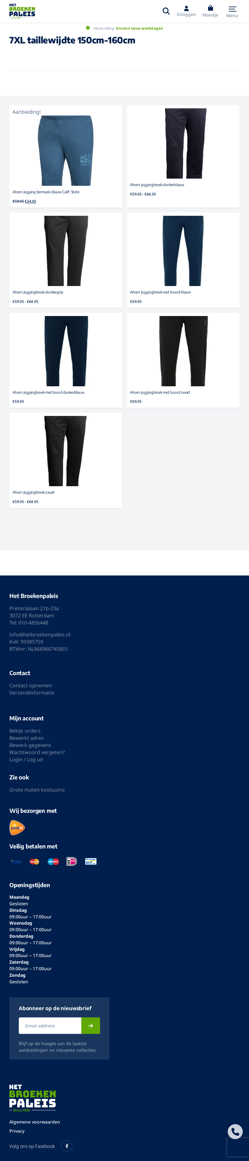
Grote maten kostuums (37, 789)
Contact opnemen (30, 685)
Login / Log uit (26, 759)
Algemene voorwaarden (34, 1122)
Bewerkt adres (26, 737)
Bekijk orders (25, 730)
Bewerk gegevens (30, 745)
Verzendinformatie (31, 692)
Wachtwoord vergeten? (37, 752)
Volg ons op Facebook (41, 1146)
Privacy (16, 1131)
